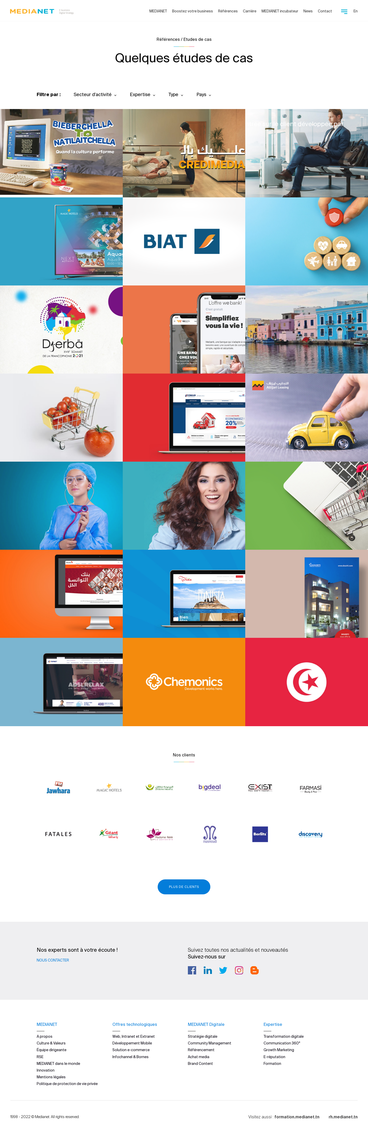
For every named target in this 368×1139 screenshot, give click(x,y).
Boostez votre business (192, 11)
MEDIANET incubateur (280, 11)
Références (228, 11)
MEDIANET (158, 11)
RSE (40, 1057)
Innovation (46, 1070)
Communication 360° (282, 1043)
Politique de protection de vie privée (67, 1083)
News (308, 11)
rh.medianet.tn (343, 1116)
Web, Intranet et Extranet (133, 1036)
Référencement (201, 1050)
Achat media (198, 1057)
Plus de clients (184, 886)
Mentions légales (51, 1077)
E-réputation (274, 1057)
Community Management (209, 1043)
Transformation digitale (284, 1036)
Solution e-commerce (131, 1050)
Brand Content (200, 1063)
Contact (325, 11)
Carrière (249, 11)
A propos (44, 1036)
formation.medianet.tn (296, 1116)
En (356, 11)
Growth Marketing (279, 1050)
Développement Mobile (132, 1043)
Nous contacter (53, 960)
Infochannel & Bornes (130, 1057)
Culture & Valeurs (51, 1043)
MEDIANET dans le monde (58, 1063)
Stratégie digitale (202, 1036)
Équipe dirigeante (51, 1050)
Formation (272, 1063)
